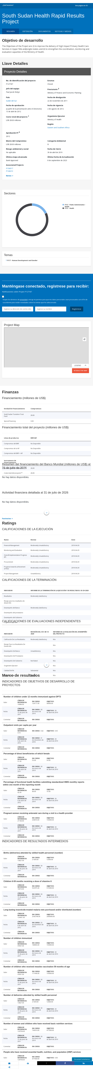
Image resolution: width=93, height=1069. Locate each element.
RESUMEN (11, 31)
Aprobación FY (13, 132)
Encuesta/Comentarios (82, 1059)
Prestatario (53, 88)
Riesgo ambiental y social (17, 149)
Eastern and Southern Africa (58, 127)
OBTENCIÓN (27, 31)
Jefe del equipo (12, 88)
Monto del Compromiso (16, 141)
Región (50, 124)
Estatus (50, 80)
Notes (8, 176)
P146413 (9, 171)
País (8, 97)
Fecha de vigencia (55, 105)
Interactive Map (80, 371)
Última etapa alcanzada (16, 157)
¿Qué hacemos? (8, 5)
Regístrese (76, 309)
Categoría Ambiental (56, 141)
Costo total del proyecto (17, 116)
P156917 (9, 168)
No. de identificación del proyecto (21, 80)
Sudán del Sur (11, 101)
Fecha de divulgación (56, 97)
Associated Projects (15, 165)
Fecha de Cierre (54, 149)
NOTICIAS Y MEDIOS (63, 31)
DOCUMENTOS (44, 31)
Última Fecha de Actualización (60, 157)
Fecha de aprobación (15, 105)
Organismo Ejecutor (56, 116)
